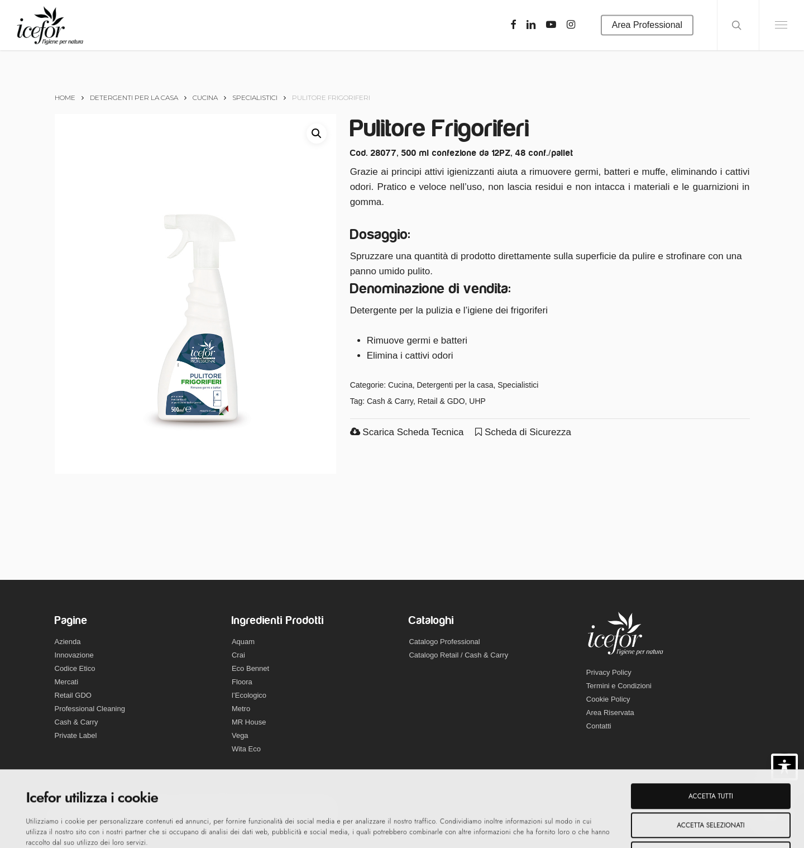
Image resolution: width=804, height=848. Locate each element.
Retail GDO (73, 695)
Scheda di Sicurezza (523, 432)
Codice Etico (75, 668)
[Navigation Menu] (781, 25)
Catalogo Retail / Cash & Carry (458, 655)
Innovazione (74, 655)
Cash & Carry (390, 401)
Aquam (243, 641)
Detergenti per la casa (134, 97)
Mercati (67, 682)
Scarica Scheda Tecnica (407, 432)
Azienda (68, 641)
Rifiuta (710, 783)
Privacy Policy (608, 672)
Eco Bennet (250, 668)
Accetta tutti (710, 725)
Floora (242, 682)
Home (65, 97)
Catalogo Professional (444, 641)
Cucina (205, 97)
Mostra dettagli (401, 828)
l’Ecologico (249, 695)
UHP (477, 401)
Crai (238, 655)
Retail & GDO (441, 401)
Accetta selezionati (710, 754)
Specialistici (254, 97)
